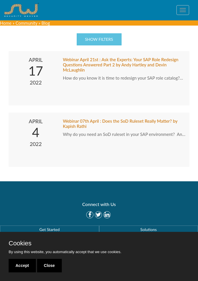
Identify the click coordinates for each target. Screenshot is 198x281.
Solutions (148, 229)
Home (5, 23)
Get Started (49, 229)
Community (26, 23)
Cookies (20, 243)
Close (49, 265)
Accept (22, 265)
